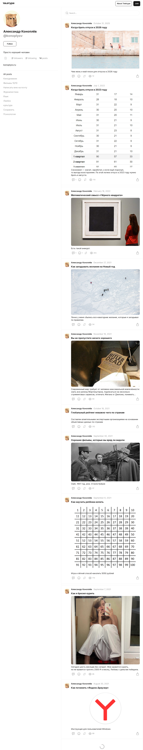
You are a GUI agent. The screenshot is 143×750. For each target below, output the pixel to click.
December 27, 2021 (103, 264)
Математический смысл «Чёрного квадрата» (97, 196)
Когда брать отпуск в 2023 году (89, 90)
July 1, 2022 (99, 86)
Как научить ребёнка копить (87, 504)
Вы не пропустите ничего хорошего (91, 339)
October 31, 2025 (102, 23)
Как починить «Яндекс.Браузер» (90, 690)
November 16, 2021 (103, 335)
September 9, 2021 (103, 500)
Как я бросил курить (83, 596)
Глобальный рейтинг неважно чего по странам (98, 414)
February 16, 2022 (102, 192)
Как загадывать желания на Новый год (93, 268)
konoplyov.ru (9, 65)
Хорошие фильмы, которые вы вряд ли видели (98, 442)
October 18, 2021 (102, 410)
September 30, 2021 (103, 438)
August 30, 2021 (101, 686)
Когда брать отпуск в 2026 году (89, 27)
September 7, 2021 (102, 592)
